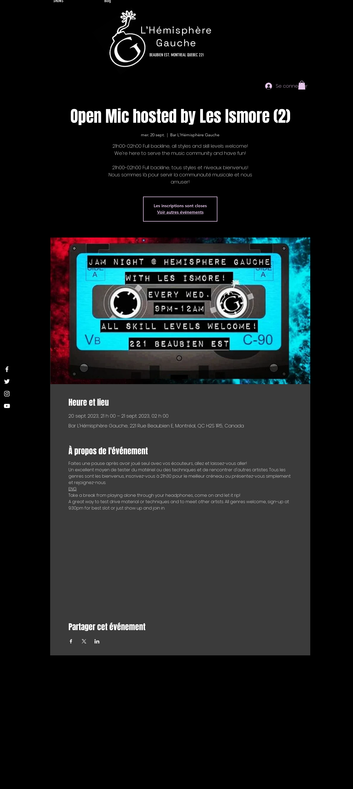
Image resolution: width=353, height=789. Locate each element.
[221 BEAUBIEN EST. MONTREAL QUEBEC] (176, 55)
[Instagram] (7, 393)
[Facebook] (7, 369)
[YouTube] (7, 406)
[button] (301, 85)
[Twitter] (7, 381)
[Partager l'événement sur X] (84, 641)
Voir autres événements (180, 212)
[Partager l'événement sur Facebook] (71, 641)
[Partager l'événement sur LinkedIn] (97, 641)
